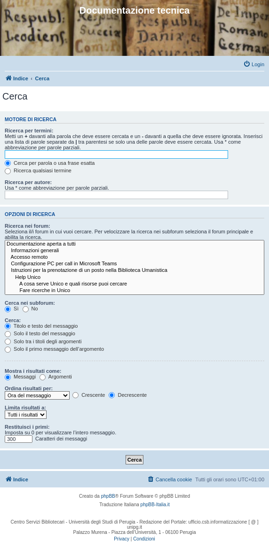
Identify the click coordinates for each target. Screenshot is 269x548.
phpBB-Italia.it (155, 504)
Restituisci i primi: (27, 427)
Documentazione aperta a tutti (134, 244)
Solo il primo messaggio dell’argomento (54, 349)
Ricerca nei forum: (27, 226)
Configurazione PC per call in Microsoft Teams (134, 264)
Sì (11, 308)
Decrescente (128, 395)
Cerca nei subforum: (30, 303)
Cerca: (13, 320)
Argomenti (56, 376)
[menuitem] (253, 64)
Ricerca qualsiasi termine (38, 170)
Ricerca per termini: (29, 130)
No (30, 308)
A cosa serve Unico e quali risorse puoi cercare (134, 284)
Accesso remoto (134, 257)
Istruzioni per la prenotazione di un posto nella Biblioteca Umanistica (134, 270)
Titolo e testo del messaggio (41, 326)
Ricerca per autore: (28, 182)
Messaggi (20, 376)
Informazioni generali (134, 250)
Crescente (88, 395)
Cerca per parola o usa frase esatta (50, 163)
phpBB (108, 496)
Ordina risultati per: (29, 388)
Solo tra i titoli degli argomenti (43, 341)
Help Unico (134, 277)
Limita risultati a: (25, 407)
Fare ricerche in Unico (134, 290)
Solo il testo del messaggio (40, 333)
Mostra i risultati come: (33, 371)
